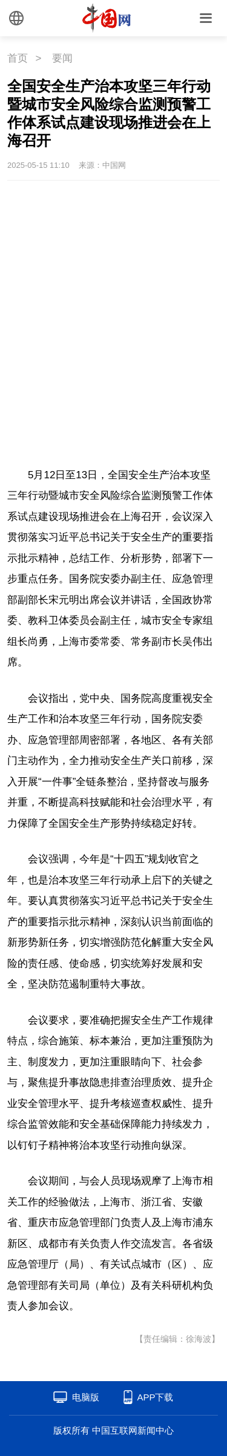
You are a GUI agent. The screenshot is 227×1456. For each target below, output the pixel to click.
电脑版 (85, 1397)
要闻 (62, 58)
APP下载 (155, 1397)
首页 (17, 58)
